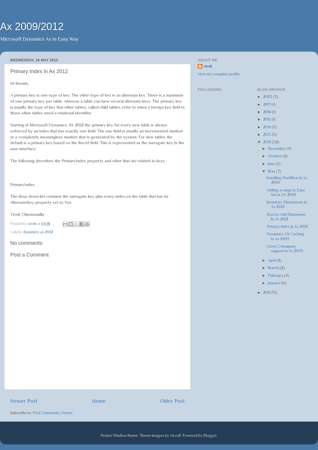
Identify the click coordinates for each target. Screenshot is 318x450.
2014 (267, 127)
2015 (267, 119)
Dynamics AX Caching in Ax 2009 (285, 236)
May (272, 171)
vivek (207, 66)
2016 (267, 112)
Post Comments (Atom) (52, 413)
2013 (267, 134)
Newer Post (24, 401)
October (275, 156)
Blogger (210, 435)
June (272, 164)
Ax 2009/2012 (32, 26)
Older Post (172, 401)
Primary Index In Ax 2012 (287, 226)
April (272, 260)
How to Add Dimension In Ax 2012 (286, 216)
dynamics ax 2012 (38, 232)
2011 (267, 292)
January (274, 283)
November (277, 148)
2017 (267, 104)
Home (99, 401)
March (274, 268)
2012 (267, 142)
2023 (268, 97)
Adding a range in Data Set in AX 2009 (286, 192)
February (276, 275)
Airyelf (175, 435)
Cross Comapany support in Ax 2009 (285, 248)
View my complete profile (219, 74)
